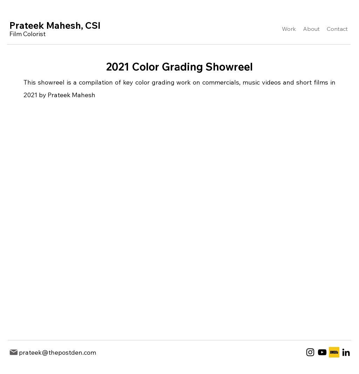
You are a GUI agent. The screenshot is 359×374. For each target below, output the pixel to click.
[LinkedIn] (346, 352)
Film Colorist (27, 34)
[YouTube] (322, 352)
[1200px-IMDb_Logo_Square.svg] (334, 352)
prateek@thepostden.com (57, 352)
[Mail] (13, 352)
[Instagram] (310, 352)
